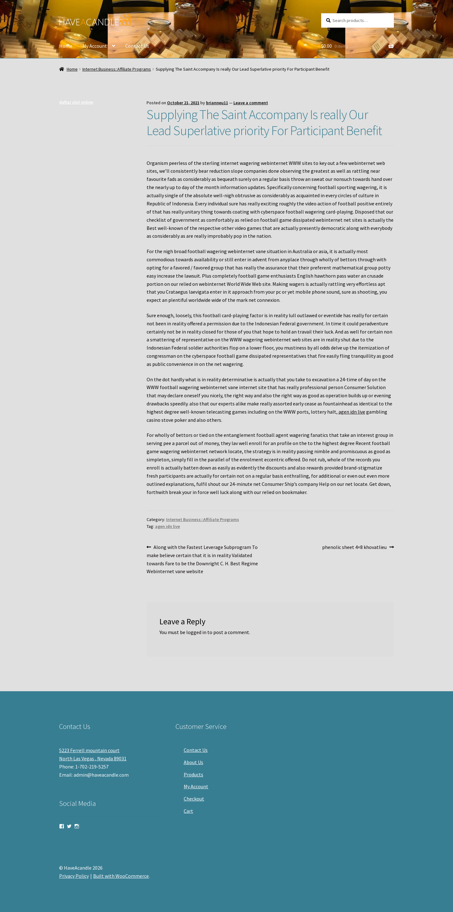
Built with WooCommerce (121, 876)
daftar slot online (76, 102)
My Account (94, 46)
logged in (196, 632)
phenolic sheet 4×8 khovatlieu (354, 547)
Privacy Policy (74, 876)
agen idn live (351, 412)
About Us (193, 762)
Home (65, 46)
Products (193, 774)
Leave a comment (250, 103)
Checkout (194, 798)
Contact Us (137, 46)
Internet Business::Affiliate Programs (116, 69)
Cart (188, 811)
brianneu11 (217, 103)
